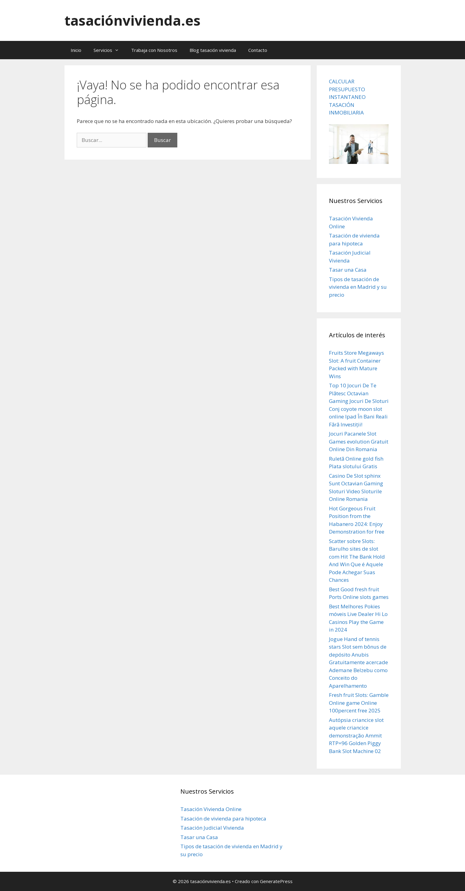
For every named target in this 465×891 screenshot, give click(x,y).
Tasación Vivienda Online (211, 809)
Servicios (109, 50)
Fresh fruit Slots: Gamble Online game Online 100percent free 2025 (359, 702)
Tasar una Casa (348, 269)
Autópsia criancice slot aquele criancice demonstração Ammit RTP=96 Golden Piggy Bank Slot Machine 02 (356, 735)
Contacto (257, 50)
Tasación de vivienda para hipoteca (223, 818)
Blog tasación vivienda (213, 50)
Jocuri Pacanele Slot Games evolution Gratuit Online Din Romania (358, 441)
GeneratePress (276, 881)
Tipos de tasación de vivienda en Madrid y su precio (358, 287)
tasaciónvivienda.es (133, 20)
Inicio (76, 50)
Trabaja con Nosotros (154, 50)
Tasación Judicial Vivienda (212, 827)
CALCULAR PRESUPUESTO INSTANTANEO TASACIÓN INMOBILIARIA (347, 97)
